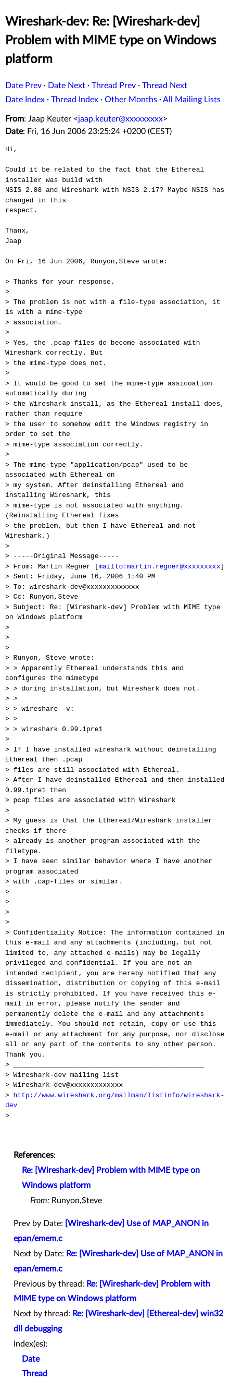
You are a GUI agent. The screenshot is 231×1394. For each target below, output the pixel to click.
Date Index (25, 99)
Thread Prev (114, 85)
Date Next (66, 85)
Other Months (131, 99)
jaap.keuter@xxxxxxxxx (120, 119)
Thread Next (164, 85)
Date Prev (23, 85)
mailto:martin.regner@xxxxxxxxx (159, 566)
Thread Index (74, 99)
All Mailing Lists (192, 99)
